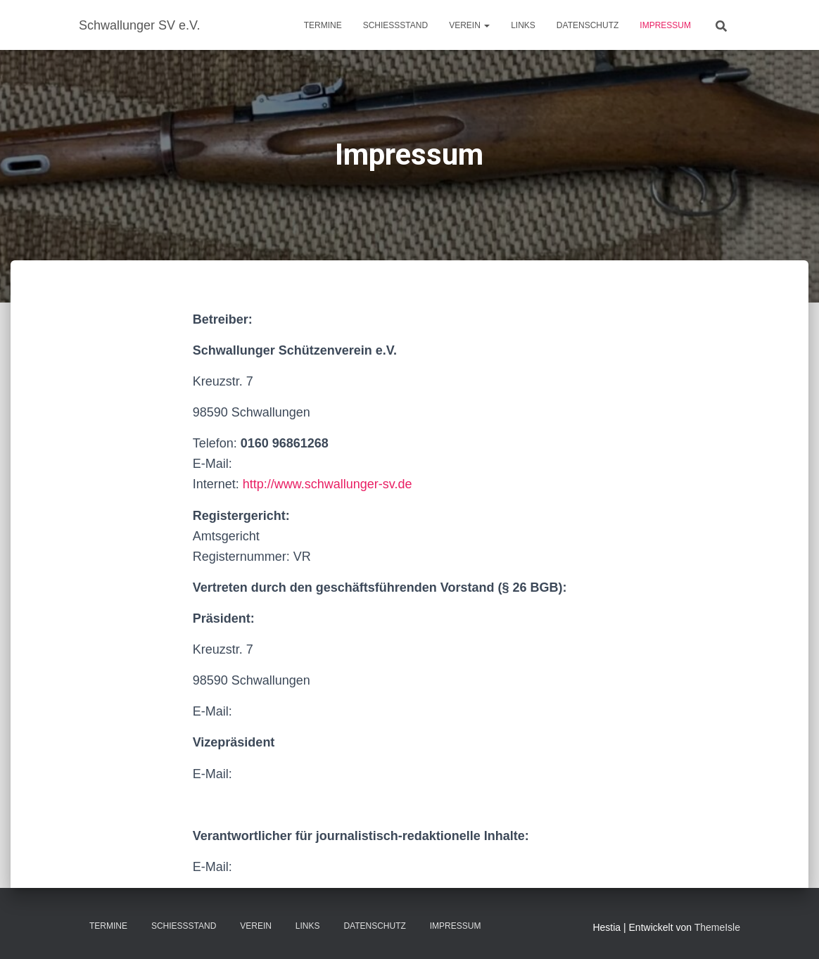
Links (523, 25)
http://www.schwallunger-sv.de (327, 484)
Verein (469, 25)
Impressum (665, 25)
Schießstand (395, 25)
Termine (323, 25)
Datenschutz (587, 25)
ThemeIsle (717, 927)
